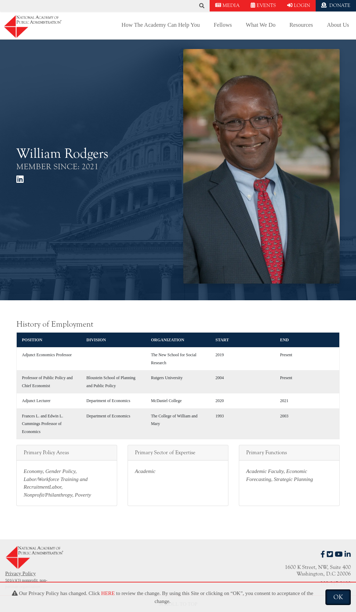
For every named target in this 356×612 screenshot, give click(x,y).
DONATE (335, 5)
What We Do (260, 25)
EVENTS (263, 5)
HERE (108, 593)
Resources (301, 25)
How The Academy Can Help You (161, 25)
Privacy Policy (20, 573)
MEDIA (227, 5)
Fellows (223, 25)
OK (338, 597)
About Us (338, 25)
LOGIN (298, 5)
